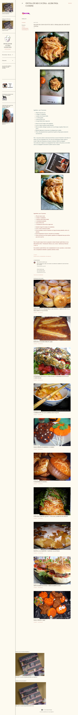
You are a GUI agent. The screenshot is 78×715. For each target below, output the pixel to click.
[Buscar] (70, 3)
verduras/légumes (25, 29)
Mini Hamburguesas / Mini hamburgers (47, 585)
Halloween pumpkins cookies (44, 447)
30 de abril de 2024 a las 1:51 (41, 272)
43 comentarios (40, 312)
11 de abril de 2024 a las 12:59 (41, 266)
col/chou (23, 26)
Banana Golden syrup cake (43, 342)
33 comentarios (40, 587)
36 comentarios (40, 449)
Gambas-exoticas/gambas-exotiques (46, 412)
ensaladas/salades (25, 28)
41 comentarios (40, 483)
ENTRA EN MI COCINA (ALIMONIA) (8, 45)
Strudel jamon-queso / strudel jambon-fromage (51, 516)
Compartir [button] (24, 22)
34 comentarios (40, 343)
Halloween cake (39, 620)
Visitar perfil (8, 49)
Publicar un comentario (38, 274)
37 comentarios (40, 518)
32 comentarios (40, 622)
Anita (38, 269)
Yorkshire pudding (40, 482)
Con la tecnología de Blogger (46, 709)
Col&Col (35, 245)
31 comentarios (40, 414)
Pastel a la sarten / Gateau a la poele (47, 551)
